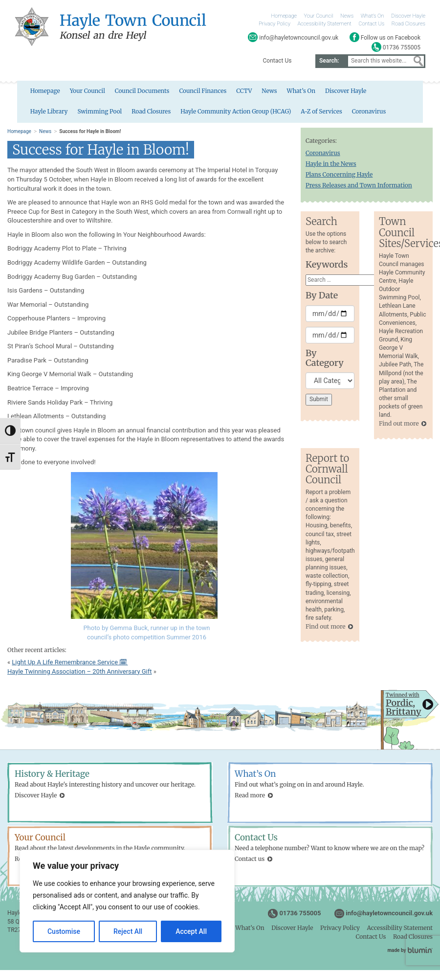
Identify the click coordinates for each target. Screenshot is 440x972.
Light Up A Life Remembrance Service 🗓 (70, 664)
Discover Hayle (408, 16)
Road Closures (408, 24)
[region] (127, 901)
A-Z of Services (260, 113)
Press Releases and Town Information (359, 187)
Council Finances (187, 92)
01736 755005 (300, 915)
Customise (63, 931)
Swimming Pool (34, 113)
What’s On (372, 16)
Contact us (249, 860)
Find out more (398, 425)
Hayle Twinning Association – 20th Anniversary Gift (79, 673)
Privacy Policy (274, 24)
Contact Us (371, 24)
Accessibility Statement (324, 24)
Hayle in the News (331, 165)
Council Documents (125, 92)
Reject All (127, 931)
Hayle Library (381, 92)
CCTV (228, 92)
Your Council (318, 16)
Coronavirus (307, 113)
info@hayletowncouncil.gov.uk (389, 915)
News (346, 16)
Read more (250, 796)
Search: (329, 60)
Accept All (191, 931)
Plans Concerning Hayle (339, 176)
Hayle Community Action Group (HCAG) (172, 113)
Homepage (284, 16)
